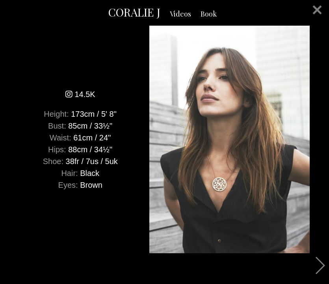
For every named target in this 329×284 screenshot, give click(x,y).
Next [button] (319, 265)
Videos (180, 14)
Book (209, 14)
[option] (164, 139)
